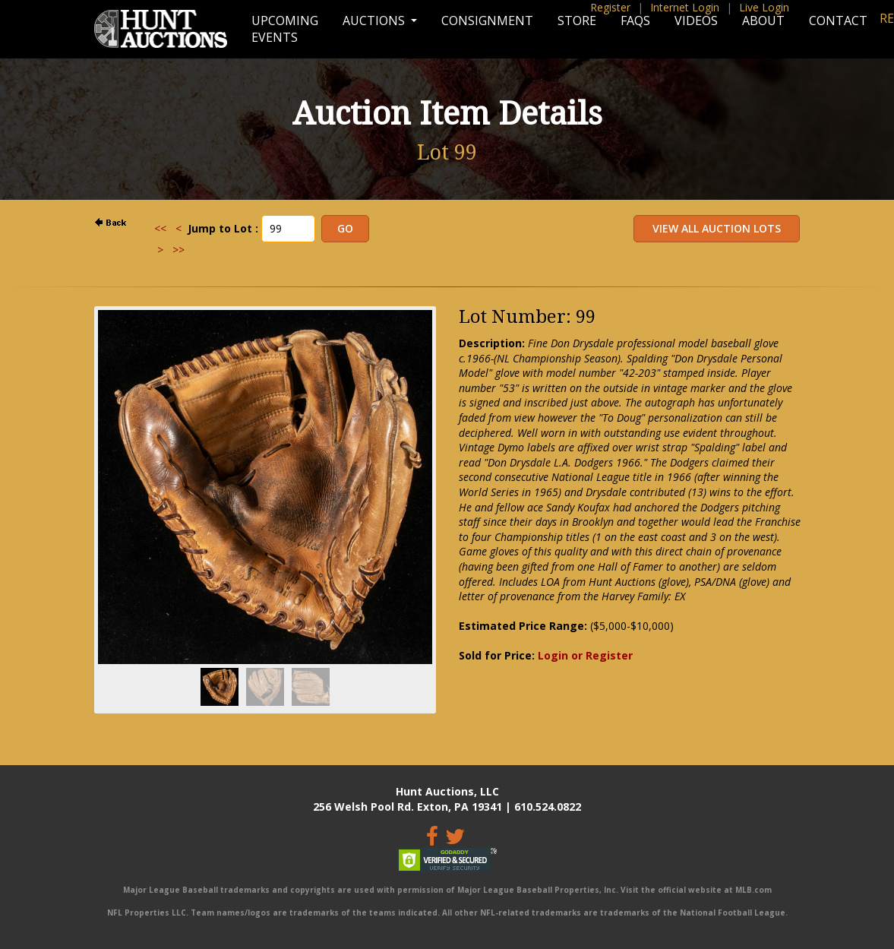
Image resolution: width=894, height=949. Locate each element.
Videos (696, 20)
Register (610, 7)
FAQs (635, 20)
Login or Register (585, 655)
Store (577, 20)
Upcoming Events (284, 29)
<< (160, 228)
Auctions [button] (375, 20)
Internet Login (684, 7)
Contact (838, 20)
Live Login (764, 7)
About (763, 20)
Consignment (487, 20)
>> (178, 249)
